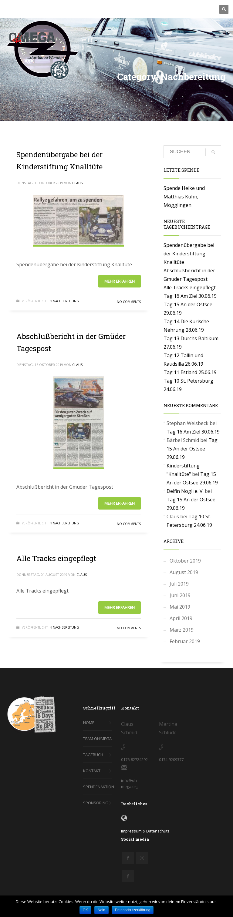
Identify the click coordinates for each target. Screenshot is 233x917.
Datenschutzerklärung (132, 910)
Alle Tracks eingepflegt (56, 558)
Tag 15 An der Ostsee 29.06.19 (192, 448)
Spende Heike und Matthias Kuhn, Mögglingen (184, 196)
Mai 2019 (180, 606)
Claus (77, 183)
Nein (101, 910)
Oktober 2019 (185, 560)
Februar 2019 (185, 641)
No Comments (129, 302)
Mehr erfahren (119, 281)
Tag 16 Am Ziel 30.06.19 (190, 296)
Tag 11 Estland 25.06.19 (190, 372)
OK (85, 910)
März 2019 (182, 629)
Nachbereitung (66, 301)
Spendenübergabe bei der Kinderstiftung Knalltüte (189, 253)
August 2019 (184, 572)
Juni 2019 (180, 595)
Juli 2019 (179, 583)
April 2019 (181, 618)
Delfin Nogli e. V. (185, 491)
